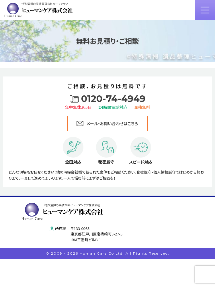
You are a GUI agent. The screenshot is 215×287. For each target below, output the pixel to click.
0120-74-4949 (113, 98)
